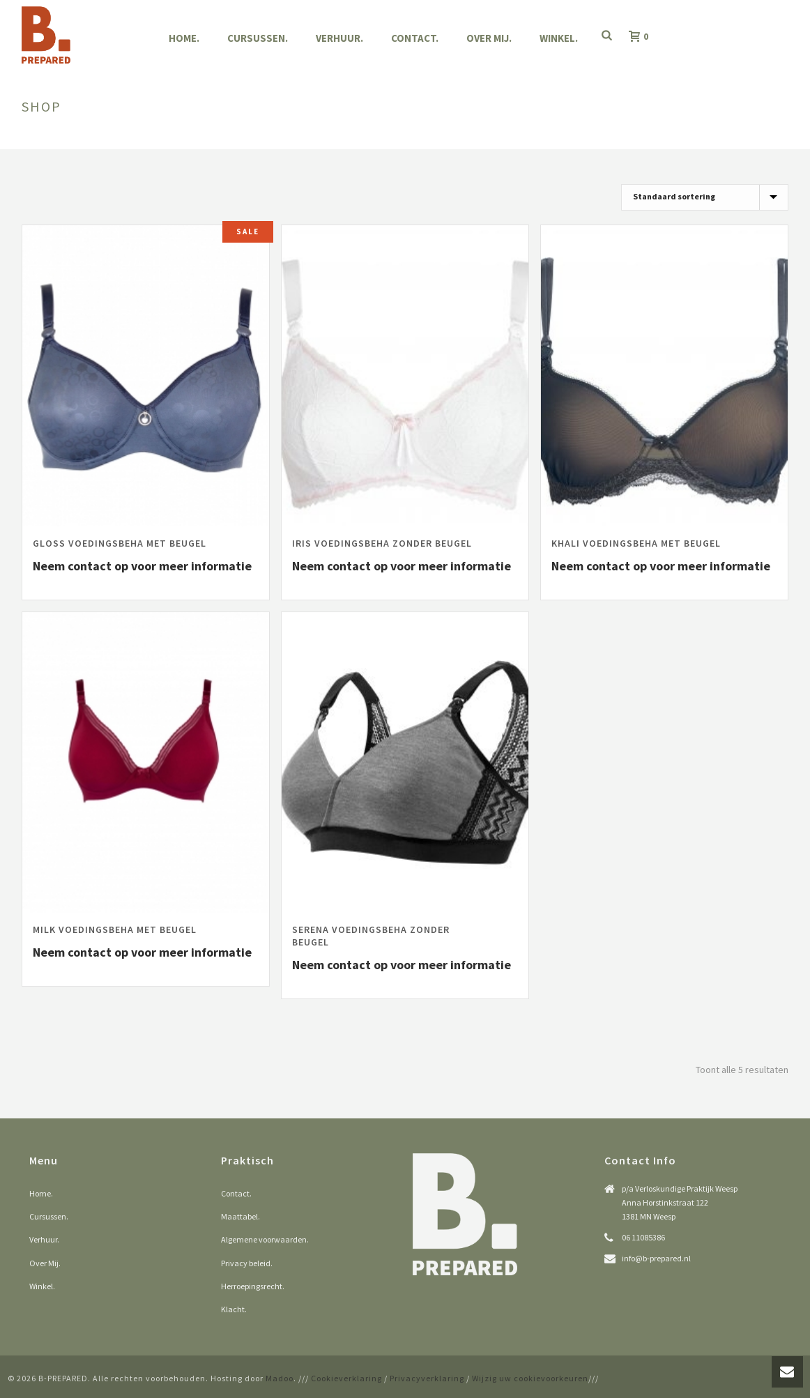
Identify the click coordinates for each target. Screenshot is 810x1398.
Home (735, 136)
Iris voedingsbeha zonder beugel (382, 543)
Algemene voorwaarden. (265, 1239)
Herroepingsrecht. (252, 1286)
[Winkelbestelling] (704, 197)
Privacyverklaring (427, 1378)
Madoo (279, 1378)
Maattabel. (240, 1216)
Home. (184, 38)
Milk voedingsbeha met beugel (115, 929)
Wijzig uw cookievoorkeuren (530, 1378)
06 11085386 (643, 1237)
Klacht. (234, 1309)
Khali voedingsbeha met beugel (636, 543)
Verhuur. (339, 38)
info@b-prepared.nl (656, 1258)
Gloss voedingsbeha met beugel (119, 543)
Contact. (414, 38)
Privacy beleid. (247, 1263)
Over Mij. (489, 38)
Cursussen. (257, 38)
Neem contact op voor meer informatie (142, 566)
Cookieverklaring (346, 1378)
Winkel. (559, 38)
